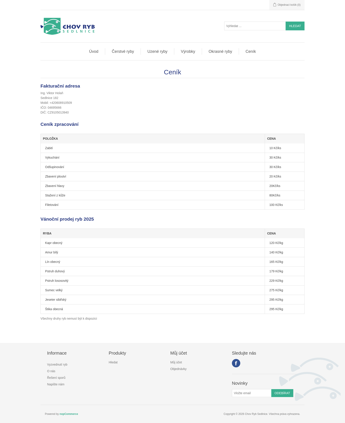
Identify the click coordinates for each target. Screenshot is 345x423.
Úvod (93, 51)
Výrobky (188, 51)
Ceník (251, 51)
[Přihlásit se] (252, 393)
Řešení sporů (56, 377)
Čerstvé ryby (123, 51)
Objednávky (178, 369)
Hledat (113, 362)
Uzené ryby (157, 51)
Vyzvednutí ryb (57, 364)
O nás (51, 371)
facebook (236, 363)
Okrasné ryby (220, 51)
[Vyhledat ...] (255, 26)
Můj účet (176, 362)
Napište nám (55, 384)
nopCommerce (69, 414)
